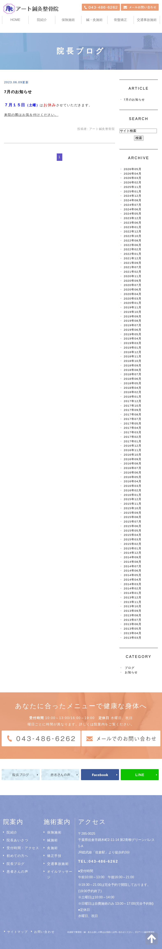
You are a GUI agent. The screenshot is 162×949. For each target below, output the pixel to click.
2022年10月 (132, 236)
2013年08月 (132, 615)
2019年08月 (132, 320)
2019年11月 (132, 307)
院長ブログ (16, 864)
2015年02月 (132, 543)
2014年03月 (132, 584)
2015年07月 (132, 521)
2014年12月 (132, 552)
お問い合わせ (44, 931)
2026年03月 (132, 178)
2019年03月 (132, 343)
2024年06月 (132, 209)
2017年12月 (132, 401)
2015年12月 (132, 499)
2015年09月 (132, 512)
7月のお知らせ (18, 92)
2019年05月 (132, 334)
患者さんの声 (17, 871)
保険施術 (68, 20)
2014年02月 (132, 588)
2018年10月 (132, 360)
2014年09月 (132, 557)
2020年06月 (132, 289)
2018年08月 (132, 370)
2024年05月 (132, 213)
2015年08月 (132, 517)
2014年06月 (132, 570)
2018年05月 (132, 383)
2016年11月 (132, 450)
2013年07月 (132, 619)
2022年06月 (132, 245)
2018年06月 (132, 378)
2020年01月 (132, 302)
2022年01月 (132, 253)
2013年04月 (132, 633)
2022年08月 (132, 240)
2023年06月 (132, 222)
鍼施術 (52, 840)
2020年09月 (132, 280)
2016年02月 (132, 490)
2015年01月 (132, 548)
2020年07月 (132, 285)
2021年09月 (132, 262)
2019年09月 (132, 316)
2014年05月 (132, 575)
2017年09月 (132, 410)
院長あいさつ (17, 840)
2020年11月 (132, 276)
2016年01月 (132, 494)
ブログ (129, 667)
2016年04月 (132, 481)
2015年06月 (132, 526)
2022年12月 (132, 231)
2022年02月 (132, 249)
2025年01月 (132, 191)
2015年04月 (132, 534)
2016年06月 (132, 472)
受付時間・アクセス (23, 848)
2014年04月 (132, 579)
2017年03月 (132, 432)
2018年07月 (132, 374)
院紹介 (12, 832)
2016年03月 (132, 485)
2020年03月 (132, 298)
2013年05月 (132, 628)
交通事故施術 (147, 20)
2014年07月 (132, 566)
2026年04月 (132, 173)
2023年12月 (132, 218)
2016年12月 (132, 445)
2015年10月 (132, 508)
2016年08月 (132, 463)
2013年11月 (132, 602)
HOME (15, 20)
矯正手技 (54, 856)
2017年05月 (132, 423)
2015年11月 (132, 503)
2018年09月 (132, 365)
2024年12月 (132, 195)
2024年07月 (132, 204)
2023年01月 (132, 227)
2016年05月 (132, 477)
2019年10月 (132, 311)
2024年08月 (132, 200)
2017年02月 (132, 436)
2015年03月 (132, 539)
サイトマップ (17, 931)
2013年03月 (132, 637)
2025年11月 (132, 187)
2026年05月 (132, 169)
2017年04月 (132, 427)
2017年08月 (132, 414)
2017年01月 (132, 441)
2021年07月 (132, 267)
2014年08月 (132, 561)
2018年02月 (132, 392)
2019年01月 (132, 347)
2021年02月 (132, 271)
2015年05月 (132, 530)
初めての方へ (17, 856)
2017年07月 (132, 419)
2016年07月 (132, 468)
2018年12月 (132, 352)
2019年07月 (132, 325)
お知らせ (131, 672)
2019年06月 (132, 329)
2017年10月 (132, 405)
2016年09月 (132, 459)
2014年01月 (132, 593)
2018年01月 (132, 396)
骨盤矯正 (120, 20)
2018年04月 (132, 387)
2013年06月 (132, 624)
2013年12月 (132, 597)
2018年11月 (132, 356)
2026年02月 (132, 182)
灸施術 (52, 848)
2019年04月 (132, 338)
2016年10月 (132, 454)
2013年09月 (132, 610)
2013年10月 (132, 606)
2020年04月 (132, 294)
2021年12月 (132, 258)
